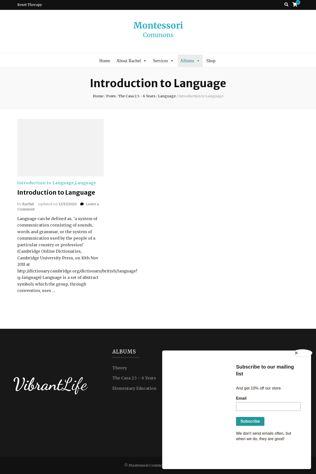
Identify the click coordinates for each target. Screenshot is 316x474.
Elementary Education (134, 388)
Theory (119, 367)
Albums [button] (190, 60)
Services (163, 60)
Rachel (28, 204)
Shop (211, 60)
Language (85, 182)
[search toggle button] (286, 4)
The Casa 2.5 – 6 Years (134, 377)
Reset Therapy (29, 4)
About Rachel (131, 60)
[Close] (304, 373)
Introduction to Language (45, 182)
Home (104, 60)
